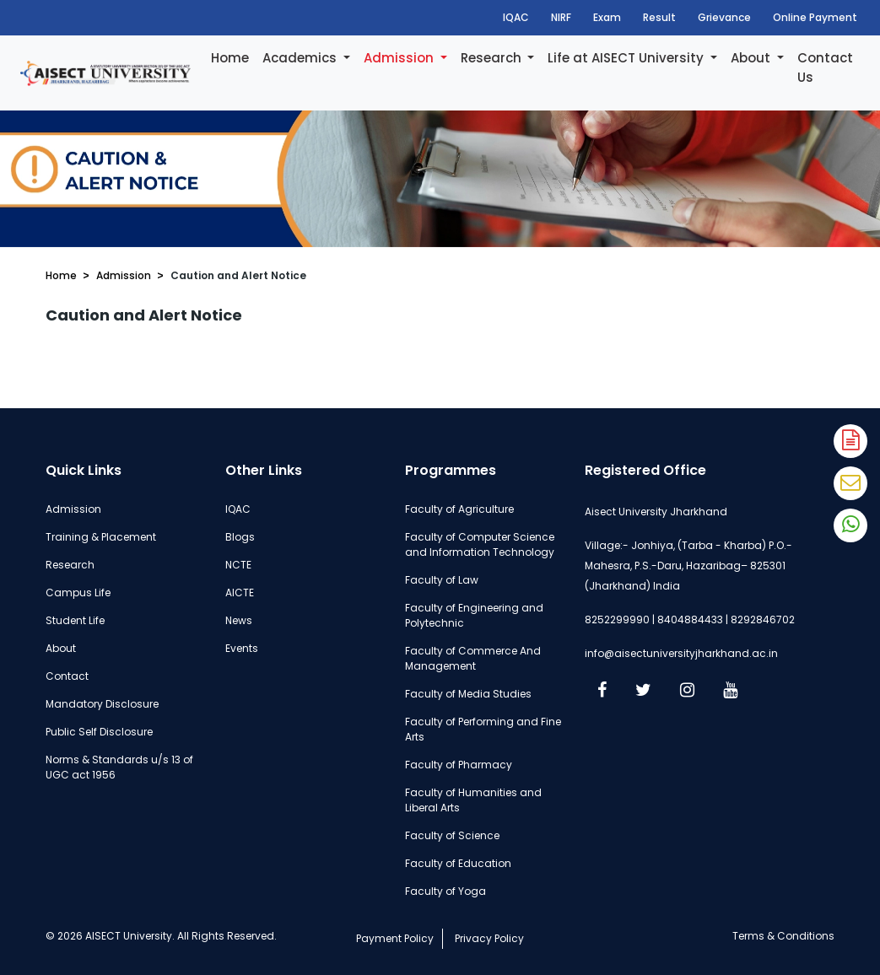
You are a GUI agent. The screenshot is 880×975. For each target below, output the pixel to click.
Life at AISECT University (627, 58)
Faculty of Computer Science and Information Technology (479, 544)
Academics (301, 58)
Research (493, 58)
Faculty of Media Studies (468, 694)
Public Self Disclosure (99, 732)
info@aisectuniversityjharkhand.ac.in (681, 653)
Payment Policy (395, 938)
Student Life (75, 620)
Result (659, 17)
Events (241, 648)
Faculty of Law (441, 580)
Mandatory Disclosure (102, 704)
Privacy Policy (489, 938)
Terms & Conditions (783, 936)
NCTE (238, 565)
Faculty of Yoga (445, 891)
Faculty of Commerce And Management (473, 658)
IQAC (516, 17)
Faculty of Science (452, 835)
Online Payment (815, 17)
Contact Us (825, 67)
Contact (67, 676)
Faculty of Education (458, 863)
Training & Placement (101, 537)
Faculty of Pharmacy (458, 764)
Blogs (240, 537)
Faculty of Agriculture (459, 509)
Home (230, 58)
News (238, 620)
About (752, 58)
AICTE (239, 592)
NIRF (561, 17)
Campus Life (78, 592)
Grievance (724, 17)
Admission (400, 58)
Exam (607, 17)
